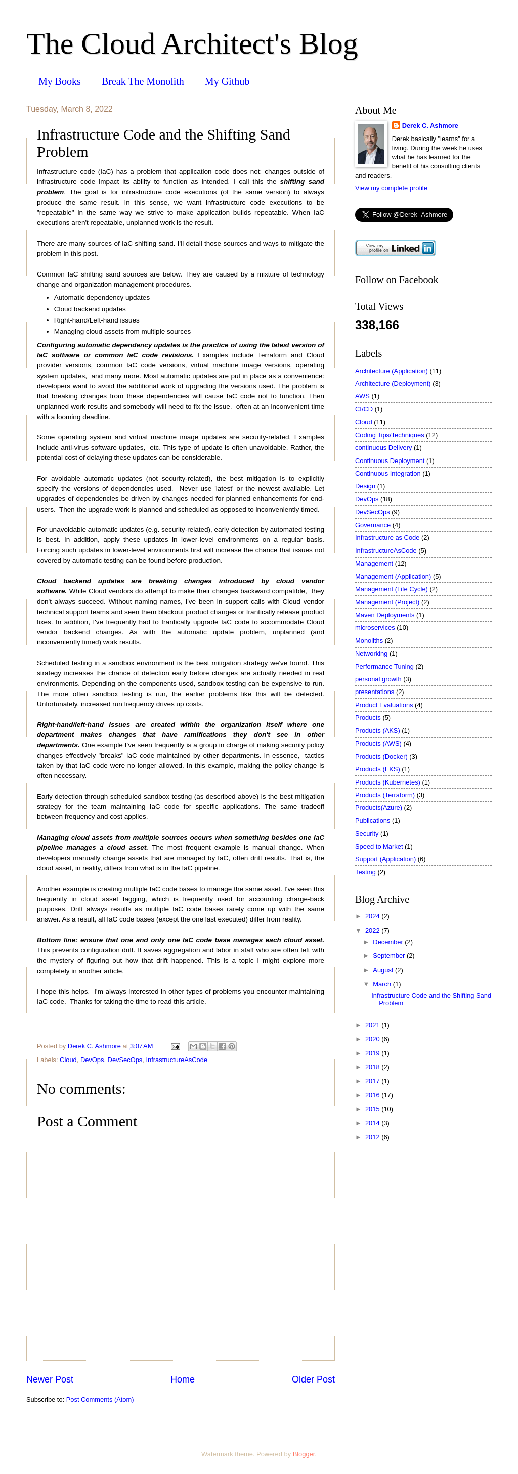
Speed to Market (379, 846)
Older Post (313, 1379)
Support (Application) (385, 859)
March (383, 984)
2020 (373, 1039)
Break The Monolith (143, 81)
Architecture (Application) (391, 371)
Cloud (68, 1060)
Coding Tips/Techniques (389, 435)
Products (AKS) (377, 730)
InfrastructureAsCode (176, 1060)
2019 (373, 1053)
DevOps (92, 1060)
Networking (371, 653)
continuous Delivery (383, 447)
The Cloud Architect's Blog (192, 43)
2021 (373, 1025)
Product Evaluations (384, 705)
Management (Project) (387, 602)
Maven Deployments (384, 615)
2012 (373, 1137)
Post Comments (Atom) (100, 1399)
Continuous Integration (388, 473)
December (389, 942)
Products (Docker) (381, 756)
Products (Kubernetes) (387, 782)
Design (365, 486)
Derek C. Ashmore (430, 125)
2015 (373, 1109)
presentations (374, 692)
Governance (373, 525)
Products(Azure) (378, 807)
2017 (373, 1081)
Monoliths (369, 640)
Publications (372, 820)
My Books (59, 81)
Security (367, 833)
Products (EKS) (377, 769)
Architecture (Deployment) (393, 383)
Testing (365, 872)
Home (182, 1379)
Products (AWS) (378, 743)
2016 (373, 1095)
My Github (227, 81)
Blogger (304, 1454)
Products (368, 717)
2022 (373, 930)
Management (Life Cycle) (391, 589)
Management (374, 563)
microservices (375, 627)
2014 (373, 1123)
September (390, 955)
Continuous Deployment (389, 461)
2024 (373, 916)
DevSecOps (125, 1060)
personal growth (378, 679)
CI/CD (364, 409)
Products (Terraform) (385, 795)
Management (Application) (393, 576)
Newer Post (49, 1379)
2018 (373, 1067)
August (384, 970)
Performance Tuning (384, 666)
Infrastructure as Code (387, 537)
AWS (362, 396)
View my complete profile (391, 188)
